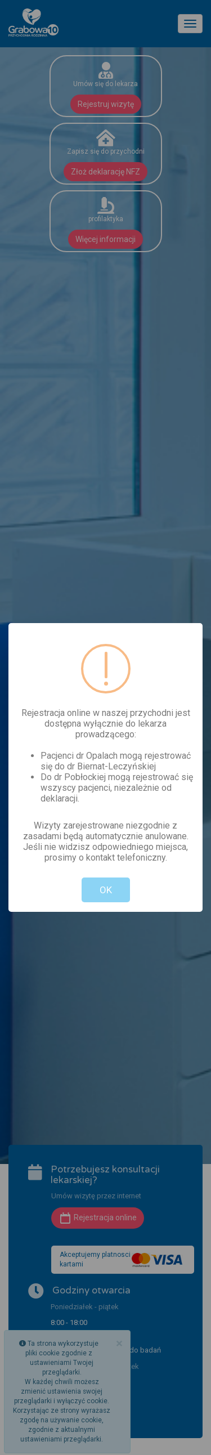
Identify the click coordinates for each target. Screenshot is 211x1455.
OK (106, 890)
